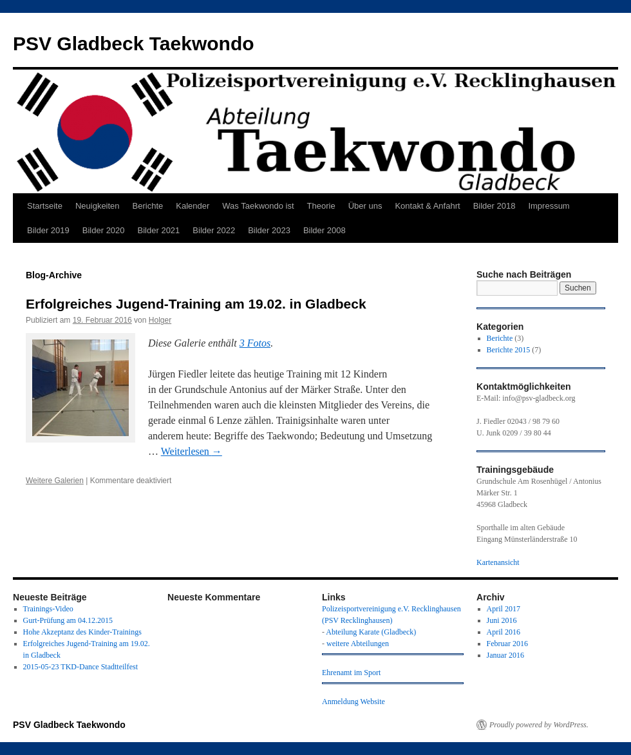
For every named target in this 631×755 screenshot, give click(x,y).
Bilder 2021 (159, 230)
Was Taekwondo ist (258, 206)
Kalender (192, 206)
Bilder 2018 (494, 206)
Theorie (321, 206)
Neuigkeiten (97, 206)
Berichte (148, 206)
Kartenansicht (498, 562)
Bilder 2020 (103, 230)
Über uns (365, 206)
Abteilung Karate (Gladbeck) (371, 631)
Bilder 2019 (48, 230)
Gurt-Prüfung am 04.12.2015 (68, 620)
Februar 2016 (507, 643)
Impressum (548, 206)
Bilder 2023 (269, 230)
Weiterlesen (191, 451)
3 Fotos (255, 343)
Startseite (44, 206)
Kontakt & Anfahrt (427, 206)
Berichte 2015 (509, 349)
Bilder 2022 (214, 230)
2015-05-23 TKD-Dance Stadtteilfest (80, 666)
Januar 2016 (505, 655)
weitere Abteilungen (357, 643)
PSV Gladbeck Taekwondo (133, 43)
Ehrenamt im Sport (351, 672)
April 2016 (503, 631)
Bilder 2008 (324, 230)
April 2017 (503, 608)
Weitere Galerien (55, 480)
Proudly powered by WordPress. (539, 724)
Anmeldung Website (353, 701)
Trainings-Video (48, 608)
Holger (160, 320)
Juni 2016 (502, 620)
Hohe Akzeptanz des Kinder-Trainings (82, 631)
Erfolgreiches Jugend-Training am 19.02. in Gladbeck (196, 303)
